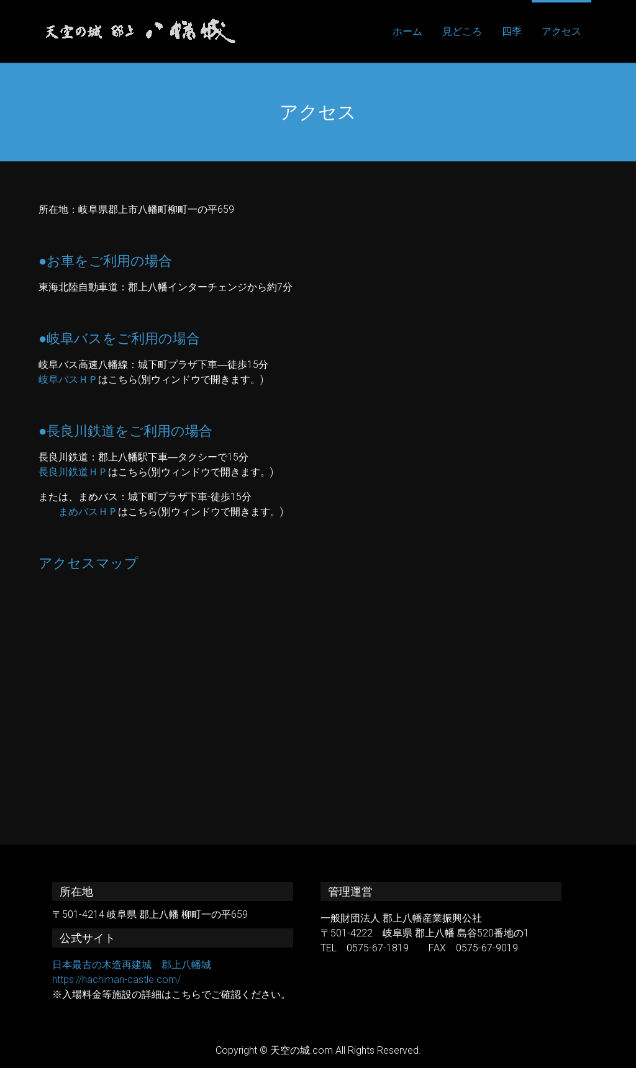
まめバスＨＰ (88, 512)
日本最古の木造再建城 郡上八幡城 (131, 965)
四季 (512, 31)
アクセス (561, 31)
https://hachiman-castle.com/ (116, 979)
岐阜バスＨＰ (68, 379)
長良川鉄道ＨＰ (73, 472)
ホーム (407, 31)
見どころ (462, 31)
